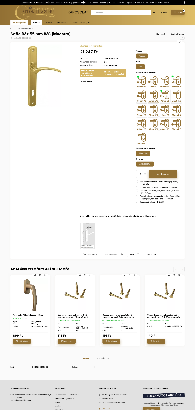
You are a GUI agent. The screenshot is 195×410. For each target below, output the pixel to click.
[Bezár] (183, 2)
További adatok (86, 82)
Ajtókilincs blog (63, 22)
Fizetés (57, 402)
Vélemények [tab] (103, 358)
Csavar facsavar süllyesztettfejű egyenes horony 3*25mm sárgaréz (73, 316)
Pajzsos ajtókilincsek (25, 29)
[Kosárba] (163, 174)
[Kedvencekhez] (179, 41)
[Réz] (140, 66)
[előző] (175, 269)
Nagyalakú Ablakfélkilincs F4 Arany (28, 315)
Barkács (36, 22)
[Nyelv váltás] (154, 12)
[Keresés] (144, 12)
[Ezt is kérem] (22, 341)
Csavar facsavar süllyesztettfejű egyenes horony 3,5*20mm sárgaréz (118, 316)
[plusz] (145, 173)
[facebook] (182, 38)
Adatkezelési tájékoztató (64, 399)
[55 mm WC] (143, 153)
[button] (19, 22)
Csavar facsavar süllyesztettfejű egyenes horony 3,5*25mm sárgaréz (163, 316)
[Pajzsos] (142, 56)
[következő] (182, 269)
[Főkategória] (11, 29)
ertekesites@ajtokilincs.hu (72, 2)
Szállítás (58, 406)
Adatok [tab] (86, 358)
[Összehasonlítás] (34, 275)
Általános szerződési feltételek (66, 395)
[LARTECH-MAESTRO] (145, 164)
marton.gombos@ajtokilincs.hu (113, 402)
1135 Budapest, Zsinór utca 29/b (114, 395)
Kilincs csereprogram (81, 22)
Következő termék (177, 34)
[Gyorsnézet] (44, 275)
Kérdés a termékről (112, 254)
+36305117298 (16, 397)
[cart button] (178, 12)
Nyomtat (133, 254)
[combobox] (121, 12)
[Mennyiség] (140, 174)
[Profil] (164, 12)
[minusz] (145, 175)
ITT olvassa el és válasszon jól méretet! (114, 73)
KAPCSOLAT (78, 12)
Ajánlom (149, 254)
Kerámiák (48, 22)
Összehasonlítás (89, 254)
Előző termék (160, 34)
